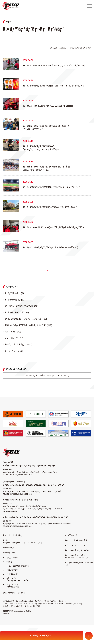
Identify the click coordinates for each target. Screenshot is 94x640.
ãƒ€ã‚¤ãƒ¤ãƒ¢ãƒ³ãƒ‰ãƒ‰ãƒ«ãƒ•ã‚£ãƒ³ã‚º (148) (28, 325)
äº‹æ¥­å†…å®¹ (9, 552)
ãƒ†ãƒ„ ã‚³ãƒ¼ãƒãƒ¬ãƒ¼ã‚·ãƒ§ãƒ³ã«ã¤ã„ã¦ (22, 541)
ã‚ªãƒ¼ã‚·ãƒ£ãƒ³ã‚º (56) (17, 312)
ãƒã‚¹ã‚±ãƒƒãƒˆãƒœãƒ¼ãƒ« (18, 565)
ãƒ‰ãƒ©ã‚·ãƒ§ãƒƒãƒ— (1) (18, 344)
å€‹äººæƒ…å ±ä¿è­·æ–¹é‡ (77, 550)
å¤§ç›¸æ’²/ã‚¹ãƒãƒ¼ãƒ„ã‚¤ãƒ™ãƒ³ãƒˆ (17, 579)
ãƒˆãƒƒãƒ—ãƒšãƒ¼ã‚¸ (12, 535)
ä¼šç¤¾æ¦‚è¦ (9, 547)
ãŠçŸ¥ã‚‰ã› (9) (14, 293)
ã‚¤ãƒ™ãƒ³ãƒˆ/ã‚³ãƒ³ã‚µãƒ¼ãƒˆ (12, 585)
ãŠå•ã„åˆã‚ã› (75, 545)
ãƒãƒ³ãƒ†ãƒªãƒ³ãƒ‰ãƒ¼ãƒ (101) (22, 306)
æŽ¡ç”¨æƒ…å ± (72, 535)
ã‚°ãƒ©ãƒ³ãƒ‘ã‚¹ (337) (15, 299)
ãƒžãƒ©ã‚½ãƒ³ (11, 574)
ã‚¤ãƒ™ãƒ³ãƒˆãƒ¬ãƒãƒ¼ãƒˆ (15, 592)
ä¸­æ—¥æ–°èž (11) (15, 338)
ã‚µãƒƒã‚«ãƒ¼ (11, 557)
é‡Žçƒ (8, 561)
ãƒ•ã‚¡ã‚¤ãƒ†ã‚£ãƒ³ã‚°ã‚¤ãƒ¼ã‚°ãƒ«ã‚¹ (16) (26, 318)
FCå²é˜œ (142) (13, 331)
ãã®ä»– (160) (14, 350)
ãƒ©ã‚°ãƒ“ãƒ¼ (11, 570)
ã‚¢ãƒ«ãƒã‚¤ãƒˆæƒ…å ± (76, 540)
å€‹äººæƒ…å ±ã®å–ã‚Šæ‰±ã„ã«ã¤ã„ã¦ (77, 556)
